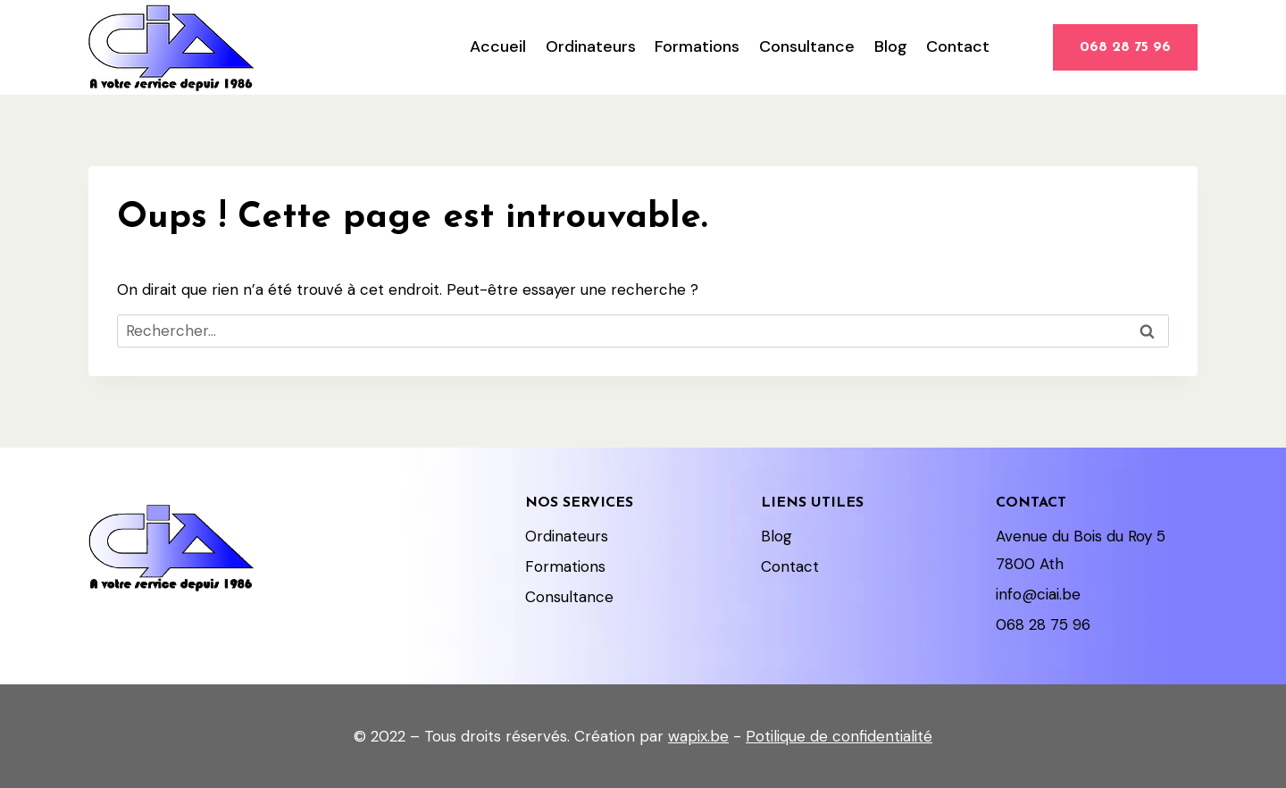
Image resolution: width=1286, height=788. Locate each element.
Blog (890, 46)
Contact (958, 46)
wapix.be (698, 736)
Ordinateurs (591, 46)
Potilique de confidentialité (839, 736)
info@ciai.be (1038, 594)
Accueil (498, 46)
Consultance (807, 46)
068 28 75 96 (1125, 47)
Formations (697, 46)
